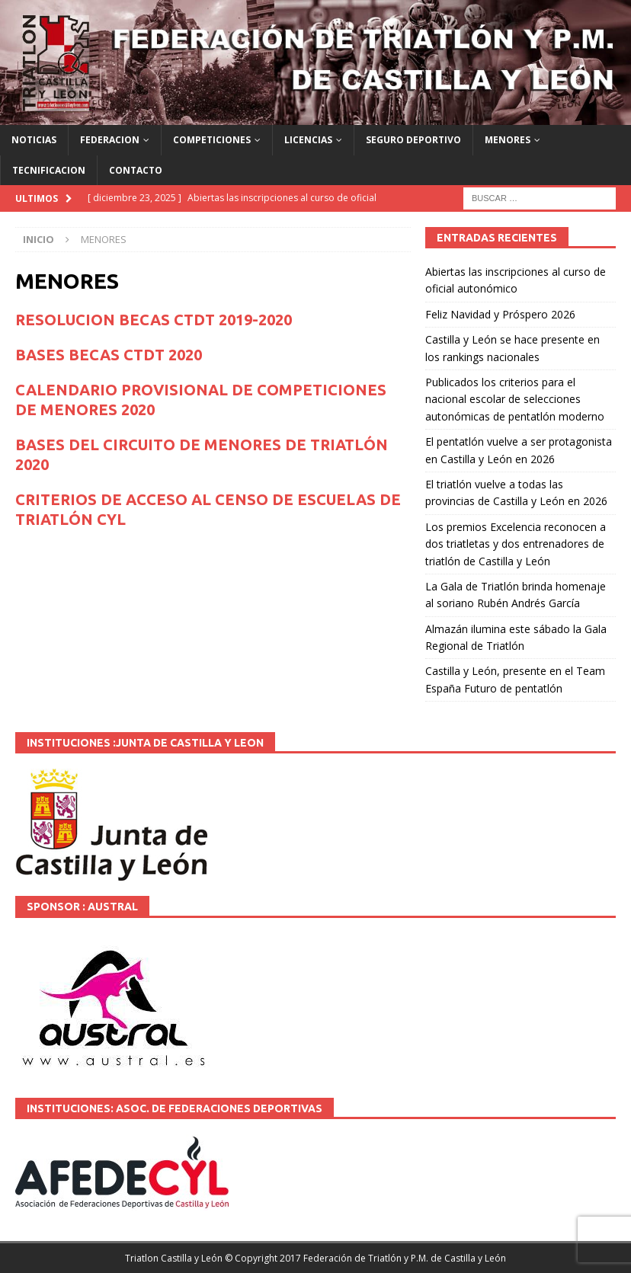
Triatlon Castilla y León (174, 1258)
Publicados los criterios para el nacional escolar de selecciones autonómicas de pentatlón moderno (514, 399)
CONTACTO (135, 170)
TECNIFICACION (48, 170)
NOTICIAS (33, 139)
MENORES (507, 139)
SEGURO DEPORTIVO (413, 139)
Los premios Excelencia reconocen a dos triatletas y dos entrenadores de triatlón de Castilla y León (515, 544)
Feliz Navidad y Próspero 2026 (500, 314)
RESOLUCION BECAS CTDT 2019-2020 (153, 319)
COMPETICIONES (212, 139)
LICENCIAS (308, 139)
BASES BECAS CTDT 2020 (108, 354)
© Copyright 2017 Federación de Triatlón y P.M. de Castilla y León (365, 1258)
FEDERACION (109, 139)
